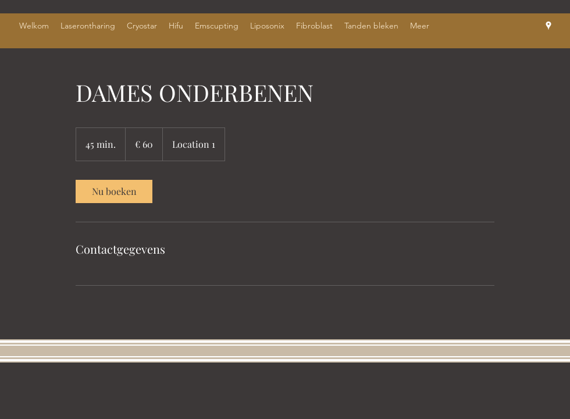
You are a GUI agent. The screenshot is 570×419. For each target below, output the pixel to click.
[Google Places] (548, 25)
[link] (114, 191)
